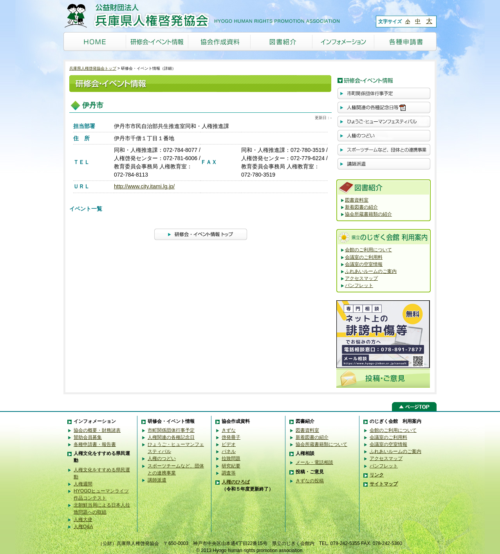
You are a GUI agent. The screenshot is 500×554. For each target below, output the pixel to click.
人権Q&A (83, 526)
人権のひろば (236, 482)
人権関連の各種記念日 (171, 437)
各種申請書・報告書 (95, 444)
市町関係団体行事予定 (171, 430)
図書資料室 (356, 200)
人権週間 (83, 484)
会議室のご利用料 (364, 257)
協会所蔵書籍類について (321, 444)
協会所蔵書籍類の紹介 (368, 214)
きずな (229, 430)
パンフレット (359, 285)
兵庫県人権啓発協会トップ (92, 68)
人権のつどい (162, 458)
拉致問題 (231, 458)
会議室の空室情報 (364, 264)
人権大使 (83, 519)
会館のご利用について (368, 250)
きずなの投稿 (310, 481)
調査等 (229, 473)
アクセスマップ (361, 278)
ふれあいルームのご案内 (371, 271)
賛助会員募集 (88, 437)
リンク (377, 475)
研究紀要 (231, 466)
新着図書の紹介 (361, 207)
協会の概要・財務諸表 (97, 430)
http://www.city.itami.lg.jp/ (144, 186)
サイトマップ (384, 484)
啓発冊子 (231, 437)
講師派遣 (157, 480)
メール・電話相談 (314, 462)
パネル (229, 451)
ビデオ (229, 444)
